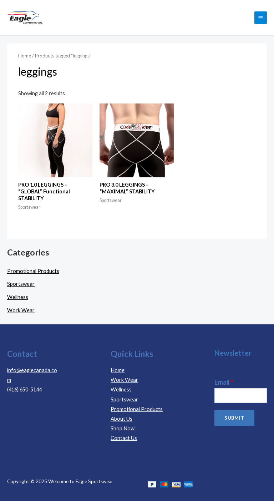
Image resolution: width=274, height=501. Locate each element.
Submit (234, 418)
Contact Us (124, 438)
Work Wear (21, 310)
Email (223, 382)
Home (24, 56)
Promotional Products (33, 271)
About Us (121, 419)
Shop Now (123, 428)
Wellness (17, 297)
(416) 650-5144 (24, 389)
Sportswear (21, 284)
